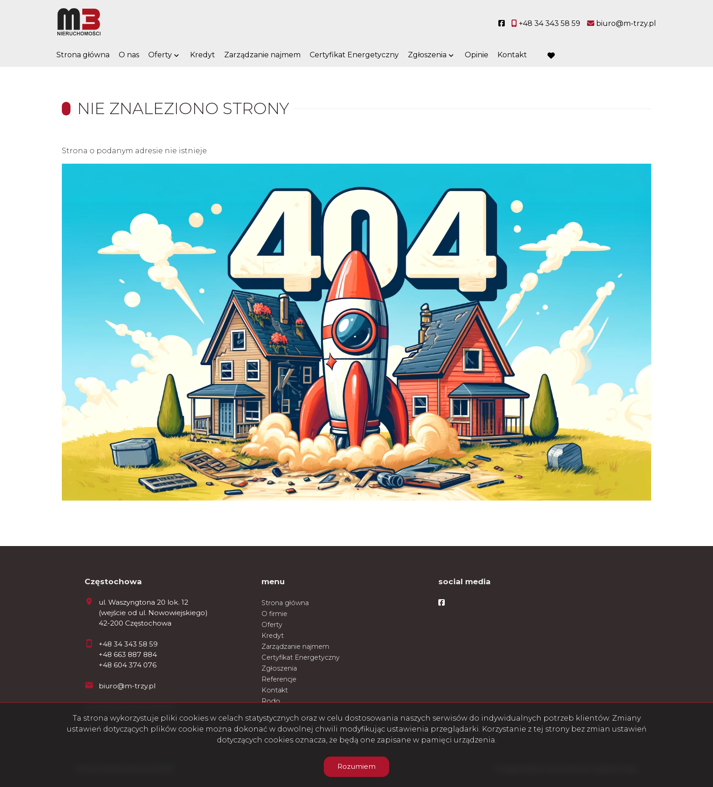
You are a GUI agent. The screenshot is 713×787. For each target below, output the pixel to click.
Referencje (278, 679)
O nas (129, 55)
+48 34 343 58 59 (128, 644)
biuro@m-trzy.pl (127, 686)
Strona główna (83, 55)
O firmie (274, 614)
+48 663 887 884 (128, 654)
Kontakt (512, 55)
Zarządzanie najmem (262, 55)
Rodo (270, 701)
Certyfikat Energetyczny (354, 55)
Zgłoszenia (427, 55)
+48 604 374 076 (127, 665)
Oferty (160, 55)
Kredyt (202, 55)
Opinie (476, 55)
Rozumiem (356, 766)
